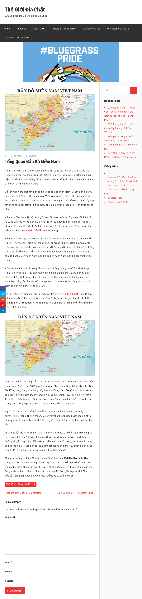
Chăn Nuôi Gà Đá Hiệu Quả (18, 37)
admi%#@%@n (31, 156)
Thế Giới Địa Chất (25, 9)
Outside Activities (91, 28)
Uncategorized (115, 197)
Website (9, 580)
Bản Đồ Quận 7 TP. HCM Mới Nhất (75, 492)
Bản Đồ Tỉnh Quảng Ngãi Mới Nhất (24, 492)
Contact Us (39, 28)
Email (8, 571)
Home (7, 28)
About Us (21, 28)
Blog (110, 172)
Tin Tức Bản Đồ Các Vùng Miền (20, 484)
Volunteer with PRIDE (118, 28)
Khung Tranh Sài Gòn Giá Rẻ (122, 181)
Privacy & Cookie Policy (63, 28)
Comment (10, 516)
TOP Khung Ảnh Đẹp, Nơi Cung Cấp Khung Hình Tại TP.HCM (119, 128)
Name (8, 562)
